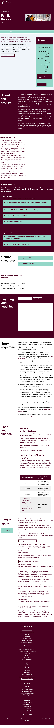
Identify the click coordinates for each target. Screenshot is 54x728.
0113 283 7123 (33, 535)
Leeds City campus (27, 712)
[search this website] (47, 2)
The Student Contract (9, 55)
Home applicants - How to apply (27, 542)
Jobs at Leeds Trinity (27, 677)
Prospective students (27, 632)
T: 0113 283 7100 (27, 705)
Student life (27, 660)
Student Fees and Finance (27, 437)
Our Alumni (27, 639)
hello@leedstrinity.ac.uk (27, 707)
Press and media (27, 641)
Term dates (27, 675)
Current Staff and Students (27, 634)
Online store (27, 683)
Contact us (27, 700)
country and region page (34, 559)
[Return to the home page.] (7, 2)
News (27, 664)
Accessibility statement (27, 645)
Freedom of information (27, 681)
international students (37, 452)
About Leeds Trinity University (27, 652)
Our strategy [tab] (39, 300)
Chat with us (27, 703)
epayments (27, 686)
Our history (27, 656)
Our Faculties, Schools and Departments (27, 654)
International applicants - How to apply (29, 563)
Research (27, 658)
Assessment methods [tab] (26, 300)
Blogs (27, 666)
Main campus (27, 711)
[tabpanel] (35, 319)
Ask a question (42, 84)
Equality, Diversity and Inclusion (27, 679)
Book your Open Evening (42, 76)
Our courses (27, 673)
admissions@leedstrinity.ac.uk (28, 418)
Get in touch (8, 532)
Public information (27, 662)
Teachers (27, 637)
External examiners (27, 643)
